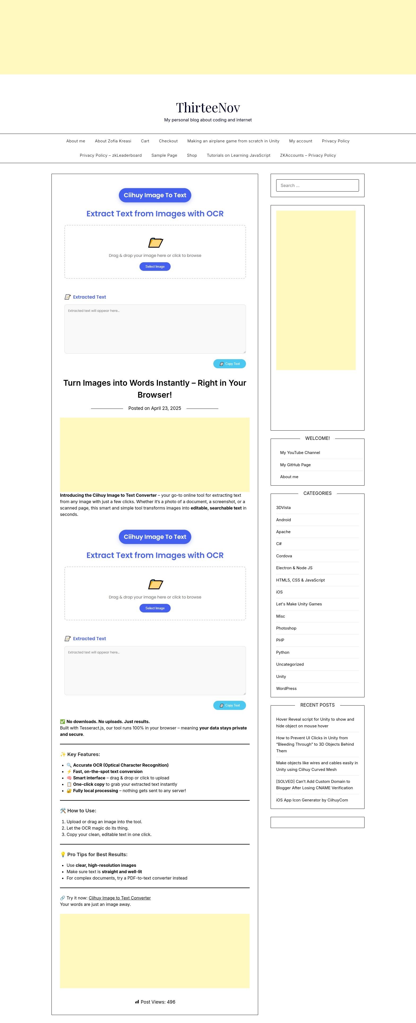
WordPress (286, 688)
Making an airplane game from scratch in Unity (233, 140)
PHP (280, 640)
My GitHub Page (295, 464)
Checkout (168, 140)
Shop (192, 155)
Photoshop (286, 628)
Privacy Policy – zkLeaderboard (111, 155)
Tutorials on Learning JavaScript (238, 155)
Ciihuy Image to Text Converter (120, 898)
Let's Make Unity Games (299, 603)
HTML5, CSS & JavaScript (300, 580)
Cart (145, 140)
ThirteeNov (208, 107)
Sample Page (164, 155)
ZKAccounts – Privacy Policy (308, 155)
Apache (283, 531)
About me (75, 140)
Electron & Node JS (294, 567)
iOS (279, 592)
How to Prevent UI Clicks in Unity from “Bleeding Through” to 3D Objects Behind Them (315, 744)
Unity (281, 676)
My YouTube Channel (300, 452)
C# (278, 543)
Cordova (284, 555)
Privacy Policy (336, 140)
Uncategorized (290, 664)
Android (283, 519)
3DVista (283, 507)
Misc (280, 616)
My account (300, 140)
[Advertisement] (208, 37)
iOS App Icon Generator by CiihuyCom (312, 800)
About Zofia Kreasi (113, 140)
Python (282, 652)
